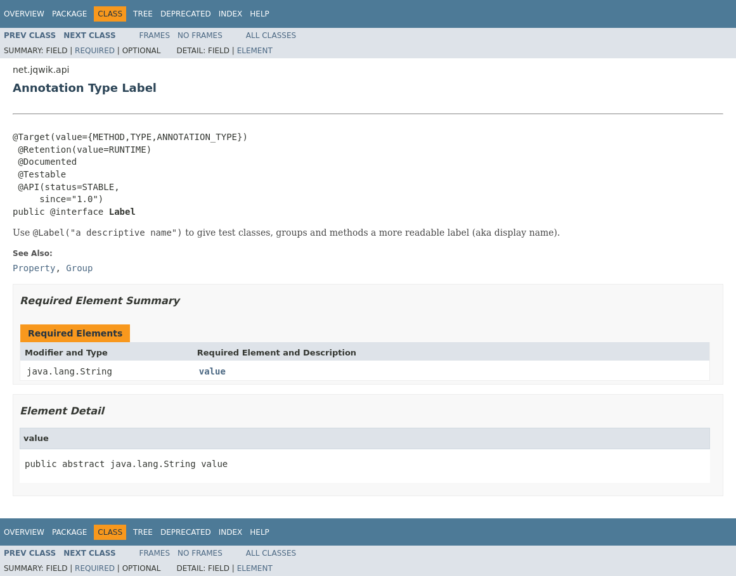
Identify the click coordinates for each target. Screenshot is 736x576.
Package (69, 14)
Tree (143, 14)
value (212, 371)
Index (231, 14)
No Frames (200, 35)
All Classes (271, 35)
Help (259, 14)
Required (95, 50)
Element (255, 50)
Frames (155, 35)
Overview (24, 14)
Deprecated (185, 14)
